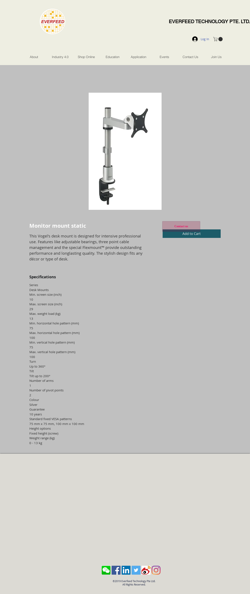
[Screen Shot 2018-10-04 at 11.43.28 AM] (106, 570)
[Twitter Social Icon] (136, 570)
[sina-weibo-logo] (146, 570)
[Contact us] (181, 226)
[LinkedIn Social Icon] (126, 570)
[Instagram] (156, 570)
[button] (218, 39)
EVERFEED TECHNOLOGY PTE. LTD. (209, 21)
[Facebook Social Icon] (116, 570)
